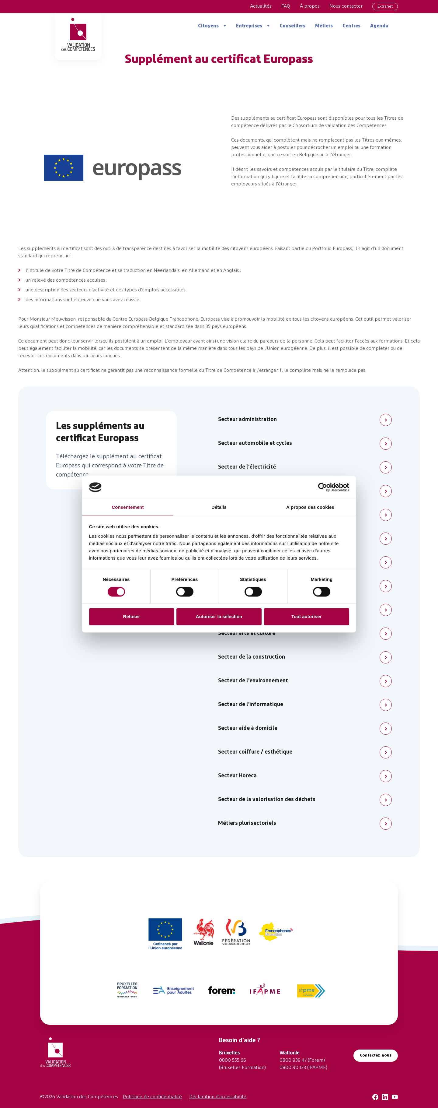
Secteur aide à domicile (247, 728)
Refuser (131, 616)
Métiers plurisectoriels (247, 823)
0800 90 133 (293, 1067)
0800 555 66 (232, 1060)
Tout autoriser (306, 616)
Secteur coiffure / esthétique (255, 752)
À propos (310, 6)
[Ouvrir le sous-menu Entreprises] (266, 26)
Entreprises (249, 26)
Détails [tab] (219, 507)
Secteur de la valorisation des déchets (266, 800)
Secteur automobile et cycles (255, 443)
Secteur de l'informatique (250, 705)
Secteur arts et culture (246, 633)
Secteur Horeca (237, 776)
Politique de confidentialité (152, 1097)
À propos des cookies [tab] (310, 507)
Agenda (379, 26)
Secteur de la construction (251, 657)
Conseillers (292, 26)
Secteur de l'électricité (247, 467)
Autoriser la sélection (219, 616)
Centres (351, 26)
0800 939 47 (293, 1060)
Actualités (261, 6)
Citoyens (208, 26)
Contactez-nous (375, 1055)
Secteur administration (247, 420)
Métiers (324, 26)
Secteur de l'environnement (253, 681)
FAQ (285, 6)
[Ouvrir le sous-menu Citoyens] (222, 26)
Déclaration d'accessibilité (217, 1097)
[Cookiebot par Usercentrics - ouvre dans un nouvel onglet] (322, 487)
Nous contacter (346, 6)
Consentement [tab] (128, 507)
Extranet (385, 6)
